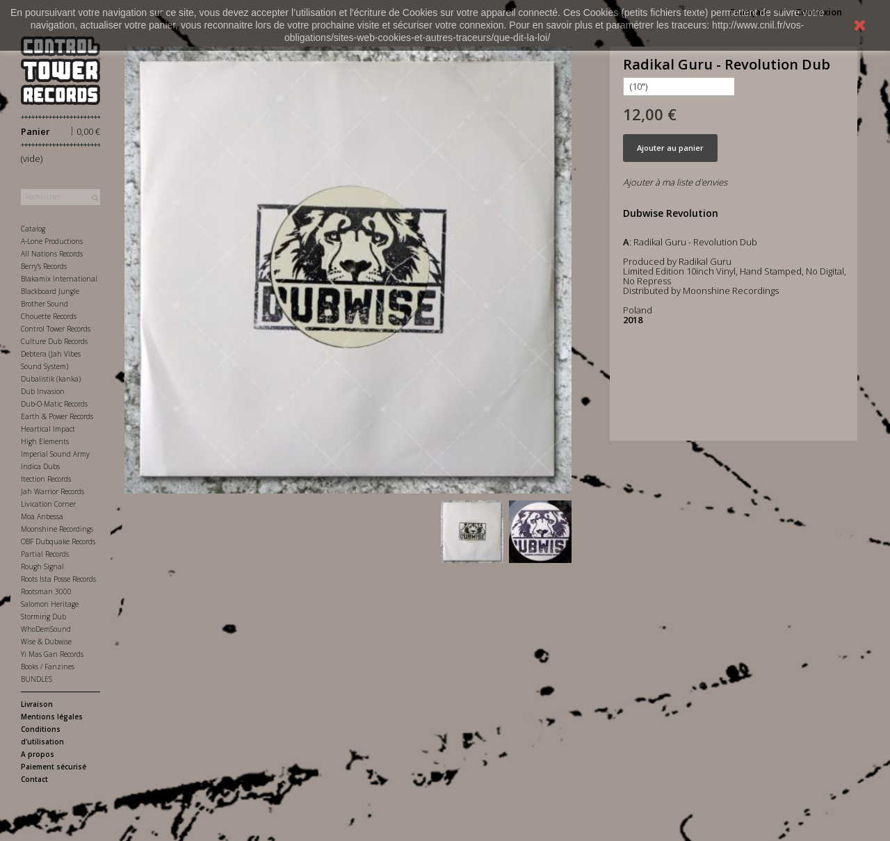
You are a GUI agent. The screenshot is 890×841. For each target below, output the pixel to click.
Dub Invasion (43, 391)
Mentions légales (52, 716)
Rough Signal (42, 566)
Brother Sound (44, 304)
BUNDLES (36, 679)
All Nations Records (52, 254)
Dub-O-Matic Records (54, 404)
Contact (34, 779)
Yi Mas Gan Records (52, 654)
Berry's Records (44, 266)
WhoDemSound (46, 629)
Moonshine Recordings (57, 529)
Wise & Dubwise (46, 641)
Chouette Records (48, 316)
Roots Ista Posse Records (58, 579)
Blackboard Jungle (50, 291)
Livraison (37, 704)
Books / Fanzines (47, 666)
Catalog (33, 229)
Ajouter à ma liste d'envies (675, 182)
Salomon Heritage (50, 604)
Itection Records (46, 479)
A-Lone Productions (52, 241)
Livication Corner (48, 504)
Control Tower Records (55, 329)
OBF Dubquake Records (58, 541)
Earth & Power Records (57, 416)
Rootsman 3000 (46, 591)
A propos (37, 754)
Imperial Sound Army (55, 454)
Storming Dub (43, 616)
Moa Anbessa (42, 516)
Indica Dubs (40, 466)
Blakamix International (59, 279)
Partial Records (45, 554)
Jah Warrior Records (52, 491)
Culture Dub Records (54, 341)
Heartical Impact (48, 429)
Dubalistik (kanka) (51, 379)
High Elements (45, 441)
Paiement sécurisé (53, 766)
